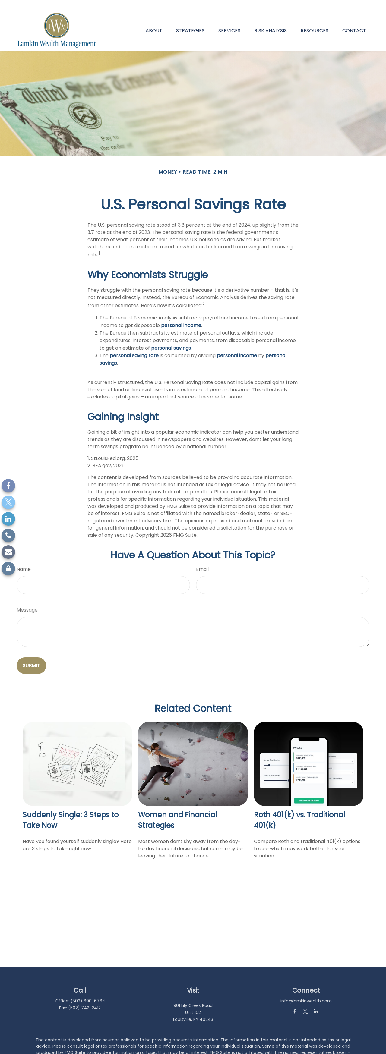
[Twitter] (8, 502)
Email (202, 559)
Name (24, 559)
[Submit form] (31, 655)
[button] (154, 20)
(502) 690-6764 (88, 991)
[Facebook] (8, 485)
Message (27, 599)
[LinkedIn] (8, 519)
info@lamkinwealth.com (306, 991)
